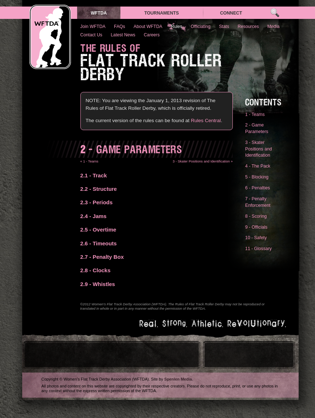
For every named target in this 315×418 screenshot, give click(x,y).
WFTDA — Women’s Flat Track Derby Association (50, 37)
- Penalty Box (102, 257)
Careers (152, 34)
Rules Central (206, 120)
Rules (176, 26)
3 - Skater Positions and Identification (258, 149)
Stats (224, 26)
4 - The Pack (257, 166)
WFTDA (99, 13)
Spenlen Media (178, 379)
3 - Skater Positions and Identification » (203, 161)
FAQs (119, 26)
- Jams (93, 216)
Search (274, 13)
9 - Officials (256, 227)
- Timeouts (98, 243)
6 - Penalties (257, 187)
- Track (93, 175)
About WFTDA (147, 26)
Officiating (200, 26)
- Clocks (95, 270)
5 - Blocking (256, 177)
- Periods (96, 202)
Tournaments (161, 13)
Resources (248, 26)
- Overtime (98, 229)
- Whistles (97, 284)
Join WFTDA (92, 26)
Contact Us (91, 34)
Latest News (123, 34)
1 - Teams (255, 114)
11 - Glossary (258, 248)
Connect (231, 13)
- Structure (98, 189)
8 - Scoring (256, 216)
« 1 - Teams (89, 161)
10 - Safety (256, 237)
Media (273, 26)
